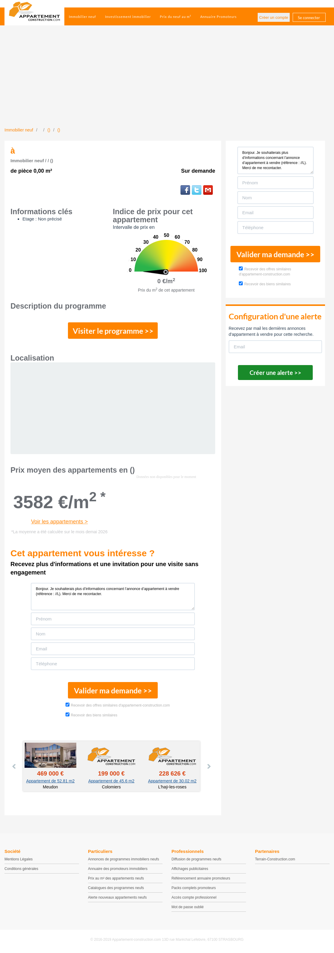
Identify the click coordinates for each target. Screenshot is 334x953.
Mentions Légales (18, 859)
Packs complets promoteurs (193, 888)
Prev (14, 766)
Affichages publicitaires (189, 869)
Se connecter (309, 17)
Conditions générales (21, 869)
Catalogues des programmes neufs (116, 888)
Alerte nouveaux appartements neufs (117, 897)
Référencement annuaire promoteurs (200, 878)
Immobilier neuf (82, 17)
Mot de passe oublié (187, 907)
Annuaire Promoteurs (218, 17)
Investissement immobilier (128, 17)
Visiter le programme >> (113, 330)
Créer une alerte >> (275, 372)
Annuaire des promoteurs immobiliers (118, 869)
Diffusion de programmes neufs (196, 859)
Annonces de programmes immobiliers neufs (123, 859)
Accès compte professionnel (193, 897)
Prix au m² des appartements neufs (116, 878)
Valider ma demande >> (113, 690)
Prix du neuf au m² (175, 17)
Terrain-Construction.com (275, 859)
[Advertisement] (167, 82)
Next (208, 766)
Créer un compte (273, 17)
